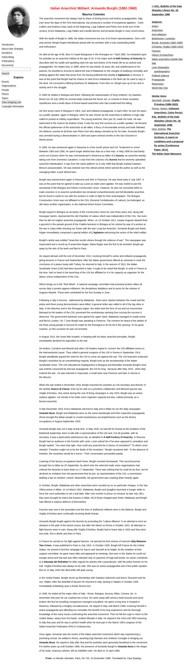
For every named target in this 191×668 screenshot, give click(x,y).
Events (5, 81)
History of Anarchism (162, 55)
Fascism (156, 51)
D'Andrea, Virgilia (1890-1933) (167, 46)
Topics (5, 98)
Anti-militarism (159, 34)
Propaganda (158, 79)
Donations (7, 52)
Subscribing (8, 57)
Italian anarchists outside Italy (167, 59)
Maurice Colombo (93, 14)
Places (5, 94)
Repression (158, 83)
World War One (160, 88)
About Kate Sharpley (12, 48)
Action (155, 26)
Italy (154, 63)
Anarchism (157, 30)
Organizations (9, 85)
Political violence (160, 75)
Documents (8, 65)
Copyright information (13, 106)
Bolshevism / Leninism (163, 38)
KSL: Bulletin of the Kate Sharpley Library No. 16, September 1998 (167, 10)
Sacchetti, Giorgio (161, 100)
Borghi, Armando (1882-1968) (167, 42)
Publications (8, 61)
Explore (18, 77)
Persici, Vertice (159, 108)
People (5, 90)
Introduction (8, 44)
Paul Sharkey (134, 658)
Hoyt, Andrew (159, 129)
